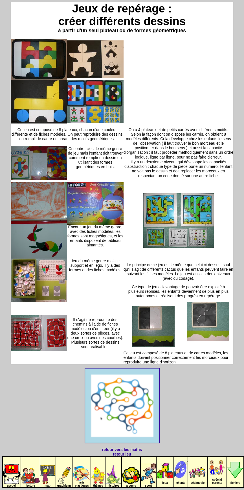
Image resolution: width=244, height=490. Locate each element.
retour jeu (122, 454)
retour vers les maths (122, 449)
